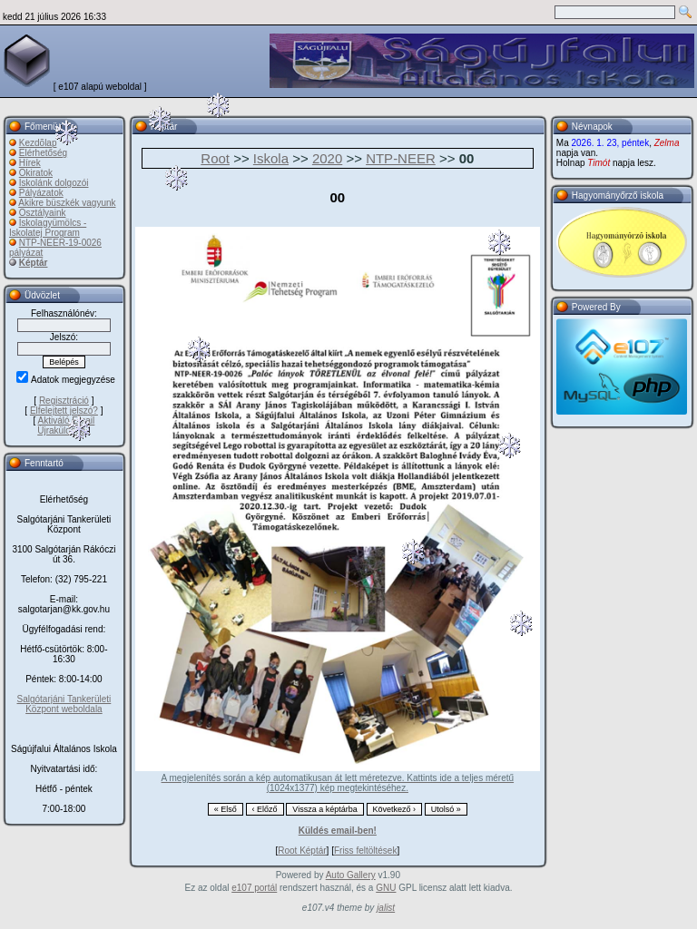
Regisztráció (64, 401)
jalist (386, 908)
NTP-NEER (401, 158)
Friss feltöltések (365, 851)
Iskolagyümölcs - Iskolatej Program (47, 228)
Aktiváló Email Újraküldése (65, 425)
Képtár (33, 263)
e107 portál (254, 888)
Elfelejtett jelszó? (64, 411)
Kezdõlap (38, 143)
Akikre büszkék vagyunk (66, 203)
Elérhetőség (43, 153)
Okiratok (36, 173)
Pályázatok (41, 193)
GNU (386, 888)
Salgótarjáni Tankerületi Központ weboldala (64, 704)
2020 (327, 158)
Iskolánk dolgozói (54, 183)
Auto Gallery (351, 875)
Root (215, 158)
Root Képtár (302, 851)
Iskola (271, 158)
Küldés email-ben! (338, 831)
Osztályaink (42, 213)
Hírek (30, 163)
